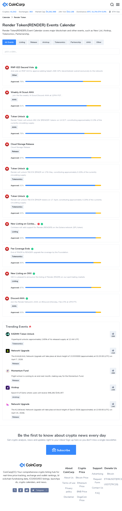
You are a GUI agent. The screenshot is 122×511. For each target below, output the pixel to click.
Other (98, 42)
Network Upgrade (20, 350)
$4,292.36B (51, 11)
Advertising (97, 473)
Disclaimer (69, 496)
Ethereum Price (82, 484)
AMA (88, 42)
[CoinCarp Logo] (14, 4)
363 (31, 11)
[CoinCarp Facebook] (20, 490)
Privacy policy (68, 490)
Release (33, 42)
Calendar (6, 17)
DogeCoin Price (82, 498)
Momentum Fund (19, 370)
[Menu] (118, 5)
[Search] (112, 5)
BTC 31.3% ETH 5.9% (96, 11)
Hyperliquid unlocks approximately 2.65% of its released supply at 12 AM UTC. (45, 339)
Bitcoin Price (82, 477)
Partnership (76, 42)
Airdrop (45, 42)
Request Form (97, 481)
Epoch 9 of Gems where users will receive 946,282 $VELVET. (37, 393)
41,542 (13, 11)
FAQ (97, 493)
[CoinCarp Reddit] (26, 490)
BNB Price (82, 491)
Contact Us (97, 487)
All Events (9, 42)
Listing (22, 42)
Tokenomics (60, 42)
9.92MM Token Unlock (22, 333)
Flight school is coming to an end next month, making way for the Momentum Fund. (47, 376)
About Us (69, 477)
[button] (40, 490)
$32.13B (70, 11)
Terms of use (68, 483)
